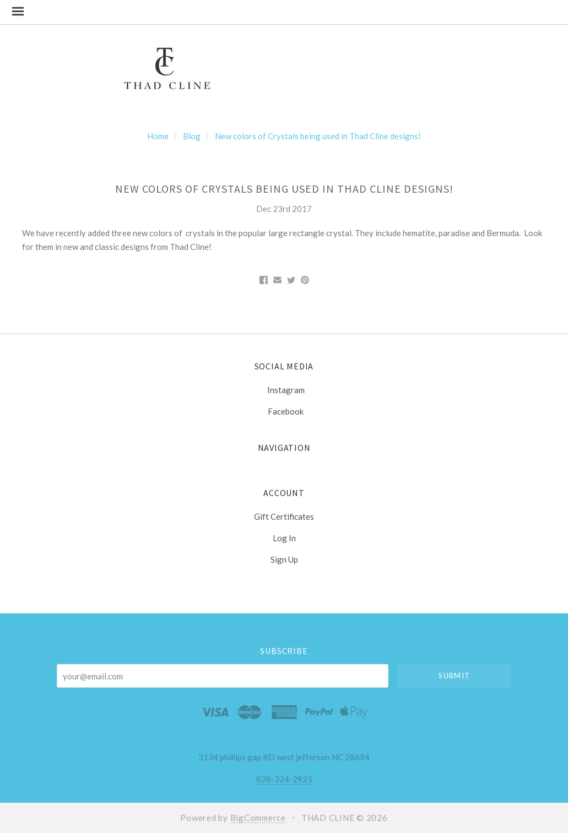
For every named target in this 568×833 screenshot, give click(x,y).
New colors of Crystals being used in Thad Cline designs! (318, 136)
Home (158, 136)
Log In (284, 538)
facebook (284, 411)
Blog (192, 136)
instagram (284, 390)
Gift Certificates (284, 516)
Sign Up (284, 559)
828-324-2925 (284, 779)
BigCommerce (258, 818)
